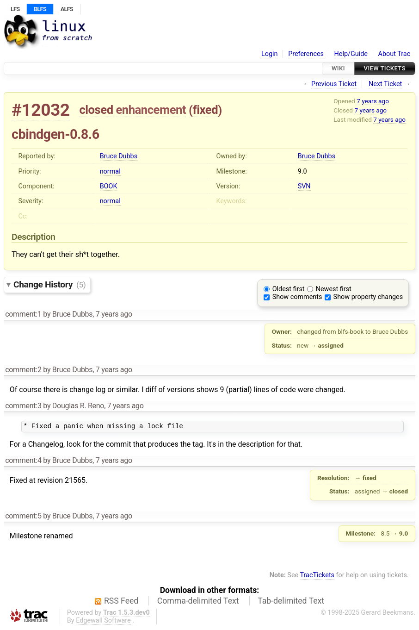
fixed (205, 110)
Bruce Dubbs (118, 156)
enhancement (151, 110)
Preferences (306, 54)
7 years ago (373, 101)
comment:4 (23, 461)
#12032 (41, 110)
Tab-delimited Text (291, 602)
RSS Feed (121, 602)
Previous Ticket (334, 84)
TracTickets (317, 576)
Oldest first (288, 289)
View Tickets (385, 68)
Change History (49, 284)
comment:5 (23, 517)
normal (110, 171)
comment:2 (23, 369)
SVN (304, 186)
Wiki (338, 68)
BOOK (108, 186)
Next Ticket (385, 84)
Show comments (297, 297)
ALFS (67, 9)
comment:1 (23, 314)
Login (269, 54)
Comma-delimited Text (198, 602)
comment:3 (23, 405)
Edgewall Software (103, 622)
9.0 (302, 171)
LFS (15, 9)
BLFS (40, 9)
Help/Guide (351, 54)
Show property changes (368, 297)
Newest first (333, 289)
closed (96, 110)
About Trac (394, 54)
